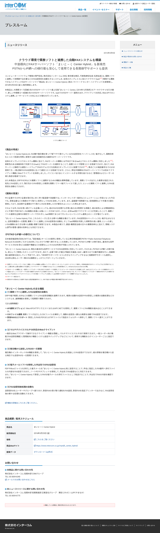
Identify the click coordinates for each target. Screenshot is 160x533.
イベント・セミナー (101, 9)
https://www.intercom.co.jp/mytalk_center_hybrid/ (57, 445)
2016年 (38, 16)
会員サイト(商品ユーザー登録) (144, 3)
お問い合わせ (125, 3)
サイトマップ (140, 525)
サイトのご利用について (125, 525)
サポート (120, 9)
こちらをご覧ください (45, 439)
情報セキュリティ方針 (109, 525)
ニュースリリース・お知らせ (25, 16)
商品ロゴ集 (129, 72)
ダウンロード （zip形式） (43, 451)
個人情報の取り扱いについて (90, 525)
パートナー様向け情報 (109, 3)
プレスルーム (9, 16)
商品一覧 (82, 9)
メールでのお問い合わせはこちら (21, 479)
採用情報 (148, 9)
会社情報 (134, 9)
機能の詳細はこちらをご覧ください (22, 402)
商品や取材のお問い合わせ (135, 58)
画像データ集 (130, 65)
